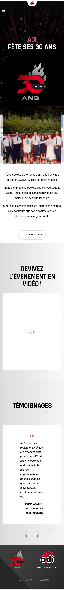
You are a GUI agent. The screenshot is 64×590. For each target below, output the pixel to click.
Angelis (42, 580)
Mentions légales (21, 580)
